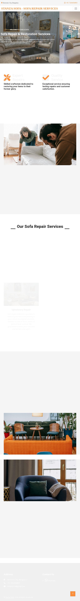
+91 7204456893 (70, 3)
